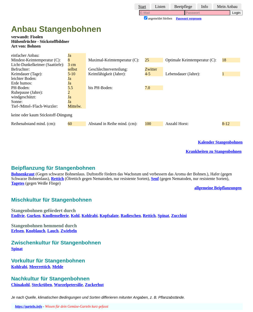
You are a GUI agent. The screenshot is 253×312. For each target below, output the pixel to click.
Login (236, 13)
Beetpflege (183, 6)
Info (204, 6)
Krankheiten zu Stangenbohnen (214, 151)
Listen (160, 6)
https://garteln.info (28, 306)
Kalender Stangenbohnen (220, 142)
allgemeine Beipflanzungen (218, 188)
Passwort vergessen (189, 18)
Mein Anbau (227, 6)
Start (142, 6)
